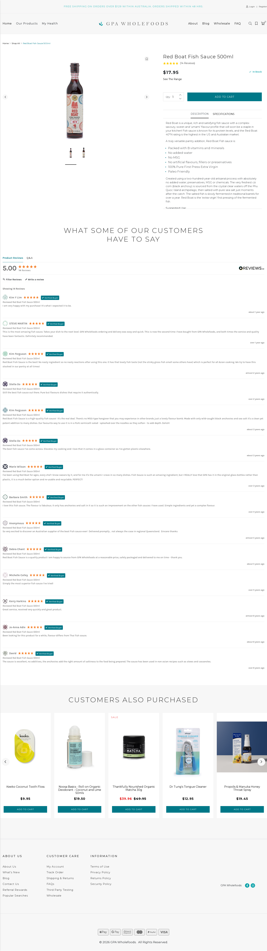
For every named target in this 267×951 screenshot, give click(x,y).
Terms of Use (99, 866)
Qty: (168, 96)
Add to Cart (224, 96)
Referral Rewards (15, 889)
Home (7, 23)
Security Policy (101, 884)
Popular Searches (15, 895)
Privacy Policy (100, 872)
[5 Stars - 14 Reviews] (212, 63)
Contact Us (11, 884)
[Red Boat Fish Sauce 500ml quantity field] (173, 97)
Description (200, 113)
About (193, 23)
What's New (11, 872)
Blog (206, 23)
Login (250, 6)
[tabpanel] (25, 765)
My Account (55, 866)
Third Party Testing (60, 889)
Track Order (55, 872)
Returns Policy (100, 878)
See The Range (172, 79)
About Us (9, 866)
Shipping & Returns (60, 878)
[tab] (200, 114)
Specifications (223, 114)
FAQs (50, 884)
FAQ (237, 23)
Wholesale (222, 23)
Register (263, 6)
